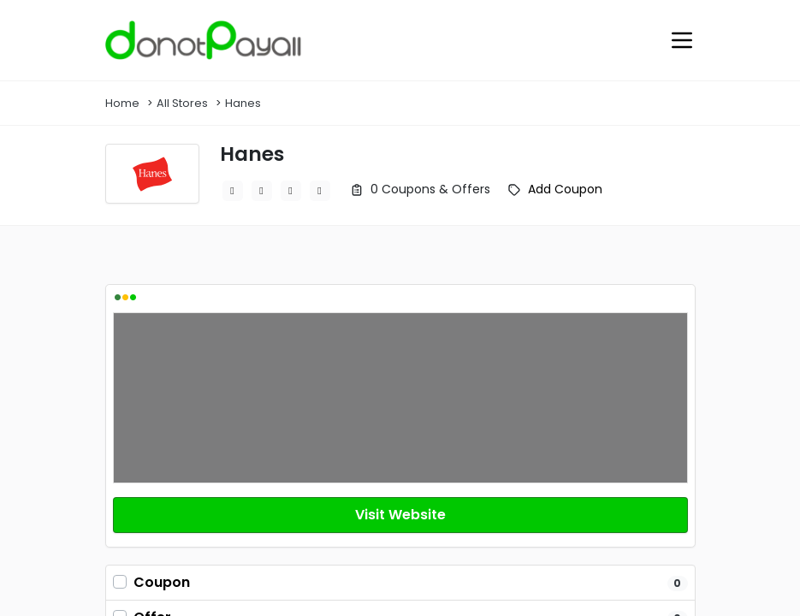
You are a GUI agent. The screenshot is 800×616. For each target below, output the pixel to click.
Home (122, 103)
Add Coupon (565, 189)
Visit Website (400, 514)
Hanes (243, 103)
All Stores (182, 103)
